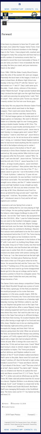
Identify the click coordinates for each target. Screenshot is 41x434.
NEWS (6, 9)
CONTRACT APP (17, 9)
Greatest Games (9, 407)
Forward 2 (33, 415)
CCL (36, 9)
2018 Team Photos (11, 415)
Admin (6, 403)
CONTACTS (29, 9)
